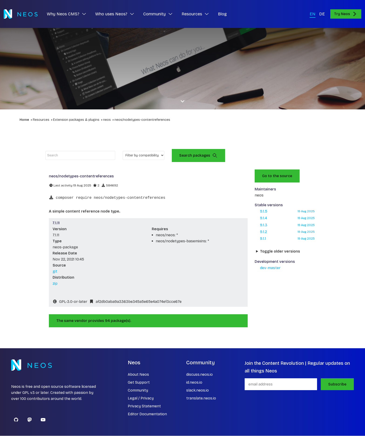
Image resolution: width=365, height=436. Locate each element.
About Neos (138, 374)
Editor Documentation (147, 414)
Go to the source (277, 176)
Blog (222, 14)
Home (24, 120)
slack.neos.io (197, 390)
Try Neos (346, 14)
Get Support (139, 382)
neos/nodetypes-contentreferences (142, 120)
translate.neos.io (201, 398)
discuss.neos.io (199, 374)
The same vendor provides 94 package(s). (93, 321)
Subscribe (337, 384)
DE (322, 14)
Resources (41, 120)
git (55, 271)
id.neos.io (194, 382)
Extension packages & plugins (76, 120)
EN (312, 14)
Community (138, 390)
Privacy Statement (144, 406)
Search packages (198, 155)
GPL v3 (28, 393)
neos (107, 120)
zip (55, 283)
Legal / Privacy (141, 398)
